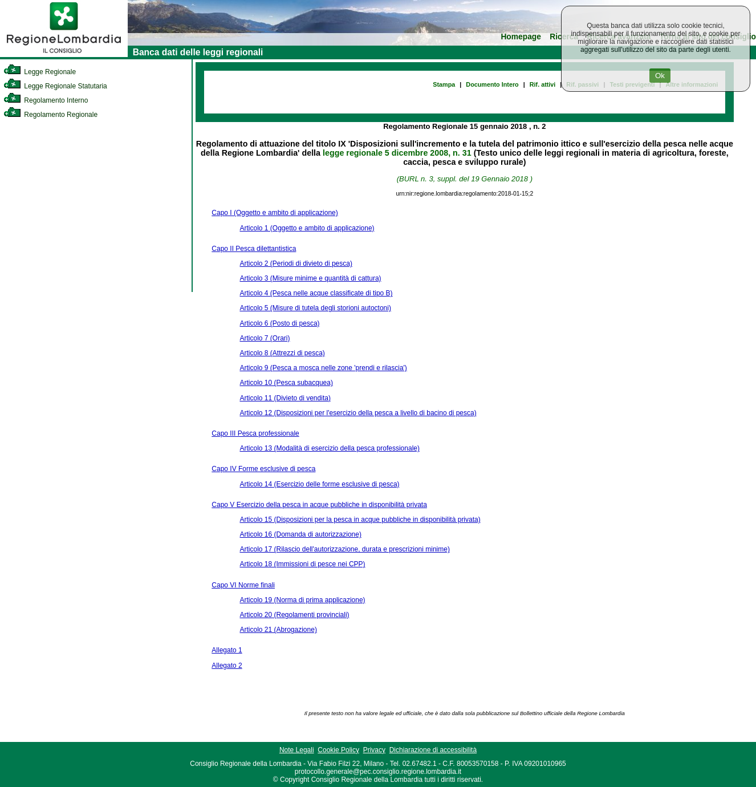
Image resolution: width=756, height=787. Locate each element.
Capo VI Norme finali (243, 585)
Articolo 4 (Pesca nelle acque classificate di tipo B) (315, 293)
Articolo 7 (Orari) (264, 338)
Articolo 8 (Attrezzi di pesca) (281, 353)
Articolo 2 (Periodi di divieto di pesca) (295, 263)
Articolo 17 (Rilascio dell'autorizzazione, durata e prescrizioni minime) (344, 549)
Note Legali (296, 750)
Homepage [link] (521, 37)
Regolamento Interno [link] (45, 100)
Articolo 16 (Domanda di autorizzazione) (300, 534)
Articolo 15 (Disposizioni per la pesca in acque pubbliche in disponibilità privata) (359, 520)
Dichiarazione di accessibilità (433, 750)
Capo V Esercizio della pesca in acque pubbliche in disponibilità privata (319, 505)
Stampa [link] (444, 84)
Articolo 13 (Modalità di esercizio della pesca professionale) (329, 448)
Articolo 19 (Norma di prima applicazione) (302, 600)
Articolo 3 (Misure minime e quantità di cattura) (310, 278)
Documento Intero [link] (492, 84)
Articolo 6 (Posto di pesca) (279, 323)
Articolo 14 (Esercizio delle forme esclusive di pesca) (319, 484)
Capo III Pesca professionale (255, 433)
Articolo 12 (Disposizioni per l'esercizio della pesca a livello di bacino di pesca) (357, 413)
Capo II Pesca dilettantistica (254, 249)
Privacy (374, 750)
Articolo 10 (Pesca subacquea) (285, 383)
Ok (660, 75)
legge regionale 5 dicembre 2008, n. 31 (397, 152)
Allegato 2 (227, 666)
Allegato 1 (227, 650)
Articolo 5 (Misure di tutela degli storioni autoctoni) (315, 308)
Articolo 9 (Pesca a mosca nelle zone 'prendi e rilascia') (323, 368)
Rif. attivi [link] (543, 84)
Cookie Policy (338, 750)
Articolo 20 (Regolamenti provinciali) (294, 615)
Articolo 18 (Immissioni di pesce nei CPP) (302, 564)
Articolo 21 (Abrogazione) (277, 630)
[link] (64, 55)
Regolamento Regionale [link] (50, 115)
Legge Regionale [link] (39, 72)
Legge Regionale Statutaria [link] (55, 86)
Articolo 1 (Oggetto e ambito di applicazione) (306, 228)
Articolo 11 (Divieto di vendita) (284, 398)
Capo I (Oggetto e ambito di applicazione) (275, 213)
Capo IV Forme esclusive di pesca (263, 469)
